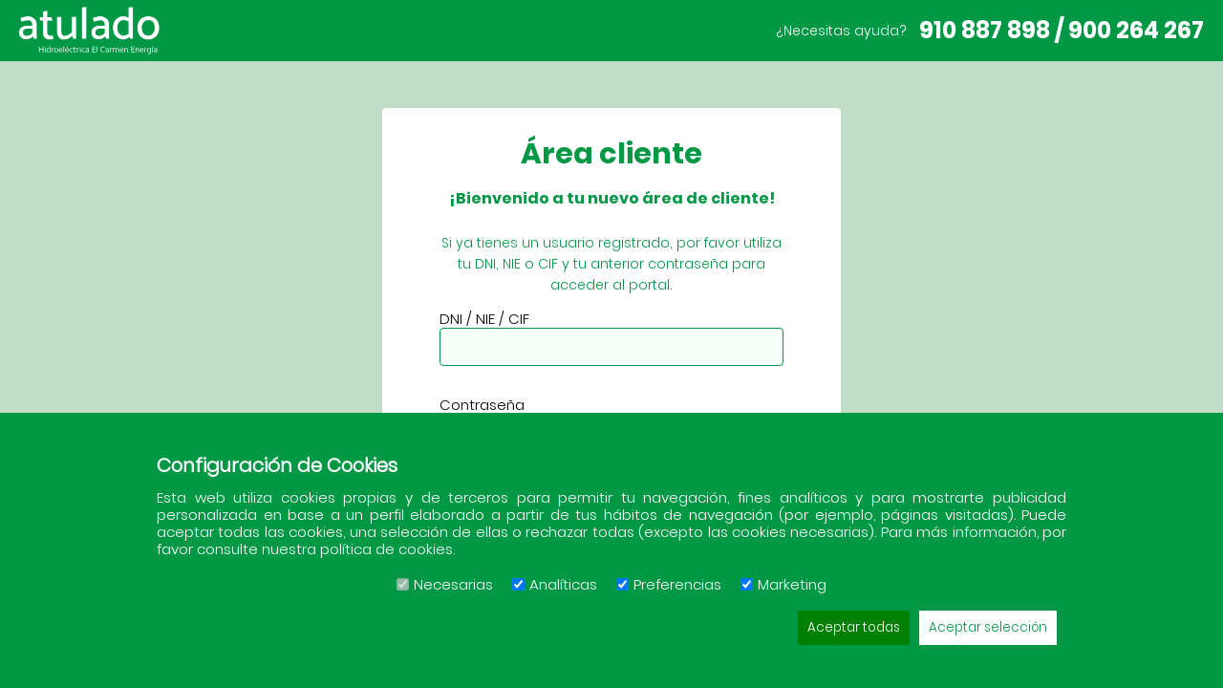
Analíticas (554, 584)
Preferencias (668, 584)
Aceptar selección (988, 627)
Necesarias (445, 584)
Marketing (783, 584)
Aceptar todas (853, 627)
